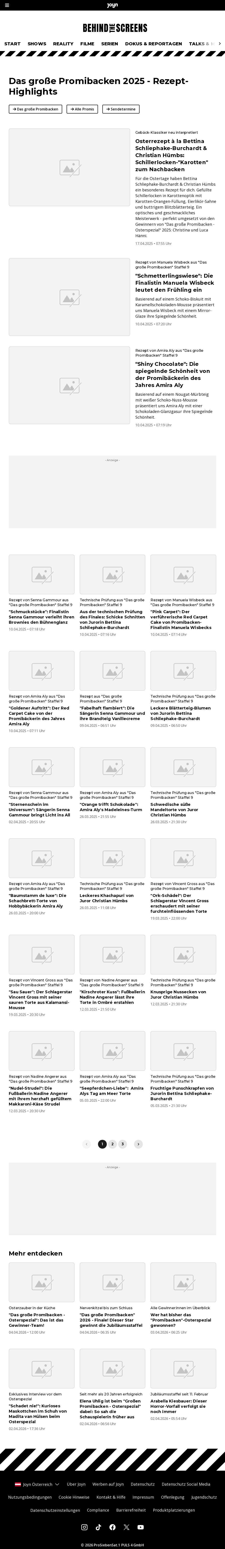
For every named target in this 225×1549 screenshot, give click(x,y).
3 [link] (123, 1144)
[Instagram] (84, 1527)
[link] (138, 1144)
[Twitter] (126, 1527)
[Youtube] (140, 1527)
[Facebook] (112, 1527)
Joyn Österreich (37, 1484)
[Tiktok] (98, 1527)
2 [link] (112, 1144)
